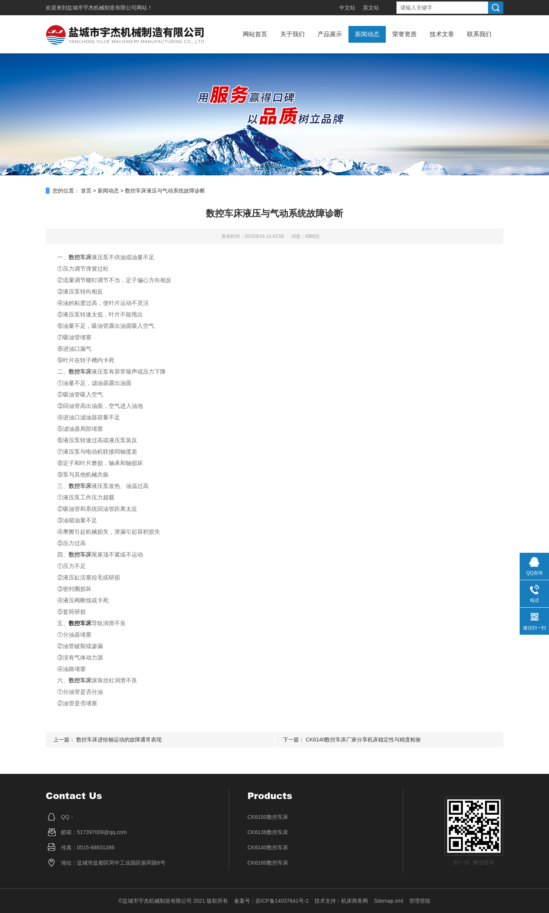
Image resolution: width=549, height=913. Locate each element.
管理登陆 (419, 901)
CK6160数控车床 (267, 863)
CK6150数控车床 (267, 817)
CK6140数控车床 (267, 847)
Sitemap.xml (388, 901)
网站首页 (255, 34)
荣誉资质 (404, 34)
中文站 (347, 8)
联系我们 (479, 34)
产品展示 (330, 34)
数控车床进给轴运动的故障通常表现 (119, 739)
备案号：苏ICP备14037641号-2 (271, 901)
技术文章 (442, 34)
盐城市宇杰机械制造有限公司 (101, 8)
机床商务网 (354, 901)
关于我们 (292, 34)
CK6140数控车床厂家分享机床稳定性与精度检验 (363, 739)
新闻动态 (367, 34)
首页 (86, 191)
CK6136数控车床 (267, 832)
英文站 (371, 8)
